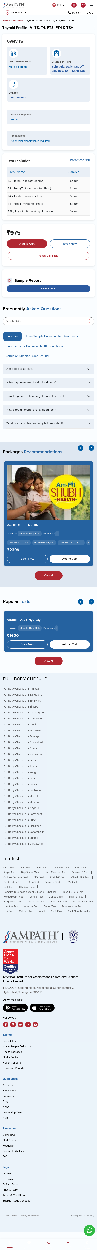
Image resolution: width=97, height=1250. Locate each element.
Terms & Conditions (14, 1195)
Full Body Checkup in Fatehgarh (22, 736)
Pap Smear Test (30, 872)
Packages (8, 1096)
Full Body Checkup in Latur (19, 778)
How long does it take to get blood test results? (36, 396)
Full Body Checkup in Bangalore (22, 694)
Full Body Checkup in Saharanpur (23, 831)
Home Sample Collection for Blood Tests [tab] (51, 336)
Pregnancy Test (12, 901)
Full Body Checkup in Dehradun (22, 718)
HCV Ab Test (73, 882)
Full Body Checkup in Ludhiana (22, 790)
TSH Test (25, 867)
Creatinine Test (60, 867)
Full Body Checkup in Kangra (20, 772)
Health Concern (12, 1062)
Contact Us (9, 1134)
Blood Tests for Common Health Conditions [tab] (34, 346)
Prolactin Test (52, 882)
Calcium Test (26, 911)
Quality (7, 1173)
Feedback (8, 1145)
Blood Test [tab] (12, 336)
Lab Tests (17, 20)
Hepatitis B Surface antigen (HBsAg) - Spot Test (30, 891)
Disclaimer (9, 1179)
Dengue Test (56, 896)
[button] (74, 5)
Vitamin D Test (80, 872)
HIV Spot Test (27, 887)
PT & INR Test (57, 877)
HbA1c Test (81, 867)
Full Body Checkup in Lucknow (22, 784)
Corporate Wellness (14, 1151)
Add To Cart (27, 244)
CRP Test (39, 877)
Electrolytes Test (12, 882)
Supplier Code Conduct (16, 1200)
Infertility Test (10, 906)
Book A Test (10, 1041)
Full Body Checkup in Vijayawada (23, 843)
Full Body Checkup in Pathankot (22, 813)
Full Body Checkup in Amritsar (21, 688)
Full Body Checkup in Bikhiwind (22, 700)
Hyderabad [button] (16, 12)
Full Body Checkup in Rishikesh (22, 825)
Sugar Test (9, 872)
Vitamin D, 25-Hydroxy (24, 619)
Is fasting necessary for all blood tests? (31, 382)
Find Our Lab (10, 1140)
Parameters (49, 533)
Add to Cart (69, 559)
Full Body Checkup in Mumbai (21, 802)
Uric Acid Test (59, 901)
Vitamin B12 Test (80, 877)
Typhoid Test (35, 896)
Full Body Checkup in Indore (20, 760)
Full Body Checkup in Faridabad (22, 730)
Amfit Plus (56, 911)
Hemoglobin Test (13, 896)
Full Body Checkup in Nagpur (21, 808)
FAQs (6, 1156)
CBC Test (8, 867)
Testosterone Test (72, 906)
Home (6, 20)
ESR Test (8, 887)
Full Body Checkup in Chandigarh (23, 712)
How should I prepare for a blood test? (31, 410)
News (6, 1106)
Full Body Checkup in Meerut (20, 796)
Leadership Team (12, 1112)
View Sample (48, 288)
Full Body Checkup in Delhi (19, 724)
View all (48, 575)
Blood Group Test (73, 891)
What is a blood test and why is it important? (34, 423)
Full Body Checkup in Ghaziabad (23, 742)
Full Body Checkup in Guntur (20, 748)
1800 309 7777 (80, 13)
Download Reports (13, 1068)
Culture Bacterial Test (15, 877)
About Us (8, 1085)
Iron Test (8, 911)
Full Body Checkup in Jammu (20, 766)
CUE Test (41, 867)
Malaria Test (76, 896)
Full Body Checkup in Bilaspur (21, 706)
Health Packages (12, 1051)
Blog (5, 1101)
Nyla (5, 1117)
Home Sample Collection (17, 1046)
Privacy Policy (10, 1189)
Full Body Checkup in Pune (19, 819)
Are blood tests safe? (19, 369)
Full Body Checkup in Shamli (20, 837)
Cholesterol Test (36, 901)
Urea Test (33, 882)
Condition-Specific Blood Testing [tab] (27, 356)
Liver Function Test (55, 872)
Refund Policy (11, 1184)
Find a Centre (10, 1057)
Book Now (70, 244)
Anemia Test (31, 906)
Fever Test (50, 906)
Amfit (42, 911)
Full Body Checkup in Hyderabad (23, 754)
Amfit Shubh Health (79, 911)
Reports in (12, 533)
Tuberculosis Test (83, 901)
